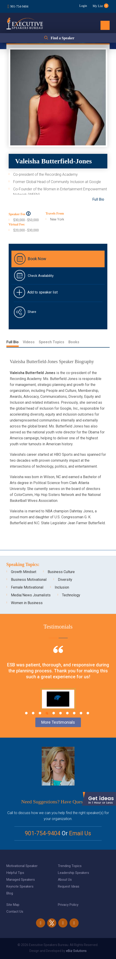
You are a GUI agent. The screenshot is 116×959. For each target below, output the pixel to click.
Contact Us (14, 911)
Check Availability (41, 276)
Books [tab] (73, 342)
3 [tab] (40, 713)
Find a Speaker (62, 38)
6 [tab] (60, 713)
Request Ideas (68, 886)
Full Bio (98, 199)
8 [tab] (74, 713)
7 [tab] (67, 713)
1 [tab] (26, 713)
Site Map (12, 905)
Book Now (37, 258)
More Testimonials (58, 722)
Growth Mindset (23, 572)
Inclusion (62, 587)
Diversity (65, 579)
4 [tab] (47, 713)
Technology (71, 595)
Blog (9, 893)
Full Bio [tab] (12, 342)
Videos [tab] (29, 342)
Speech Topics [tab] (51, 342)
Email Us (80, 833)
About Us (65, 880)
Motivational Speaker (22, 866)
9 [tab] (81, 713)
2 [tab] (33, 713)
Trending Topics (70, 866)
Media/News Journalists (31, 595)
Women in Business (27, 603)
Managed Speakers (20, 880)
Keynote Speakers (20, 886)
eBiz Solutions (76, 951)
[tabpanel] (58, 681)
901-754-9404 (19, 6)
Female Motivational (27, 587)
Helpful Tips (15, 873)
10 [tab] (88, 713)
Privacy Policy (68, 905)
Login (83, 6)
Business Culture (61, 572)
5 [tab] (53, 713)
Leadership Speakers (73, 873)
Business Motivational (28, 579)
